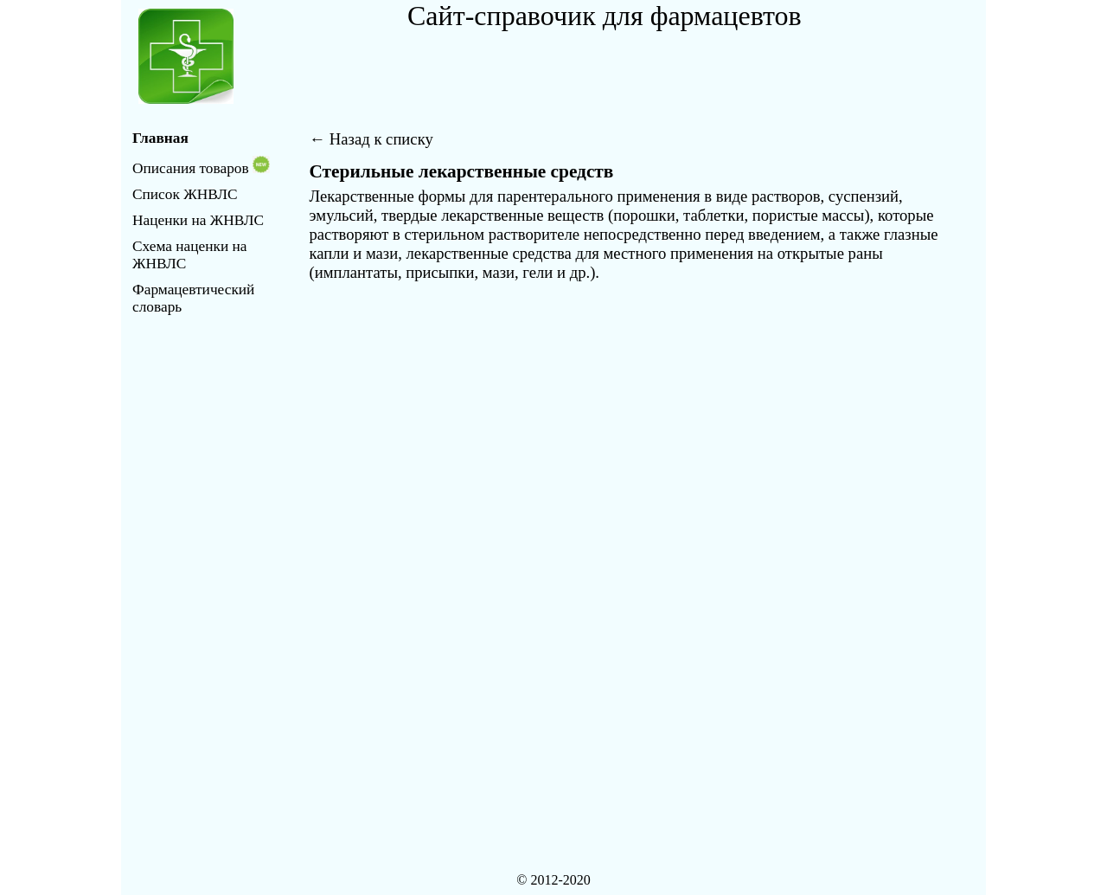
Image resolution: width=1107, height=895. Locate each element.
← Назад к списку (371, 139)
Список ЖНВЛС (184, 194)
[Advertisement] (609, 71)
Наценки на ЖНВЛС (198, 220)
